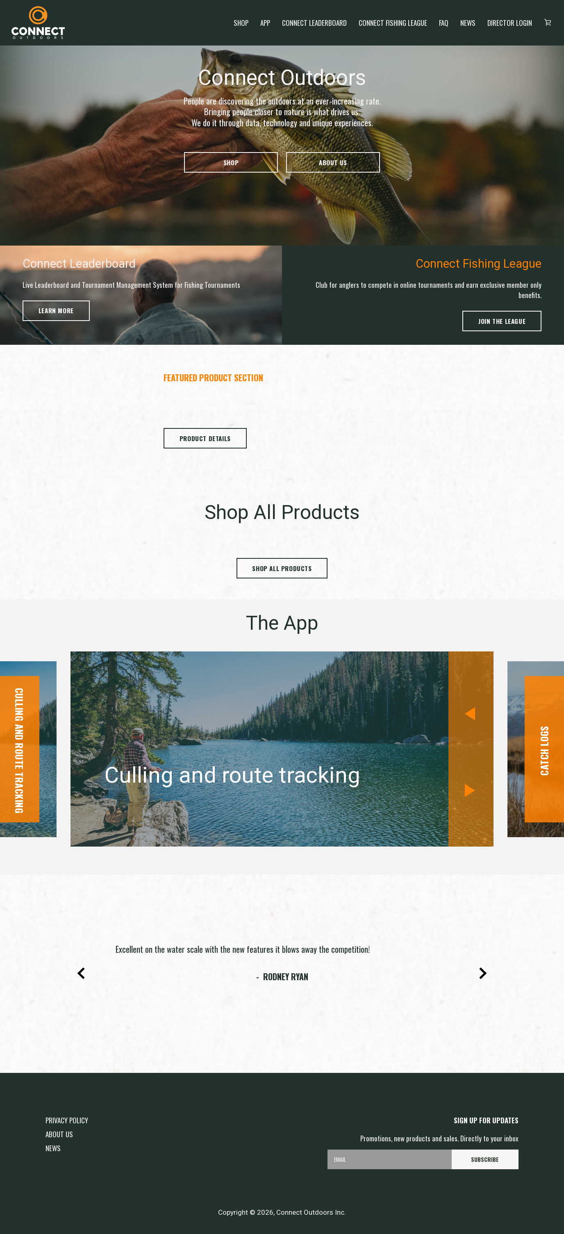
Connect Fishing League (393, 23)
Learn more (56, 310)
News (467, 23)
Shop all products (282, 568)
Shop (241, 23)
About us (333, 162)
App (265, 23)
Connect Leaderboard (314, 23)
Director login (509, 23)
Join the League (501, 321)
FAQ (443, 23)
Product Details (205, 438)
